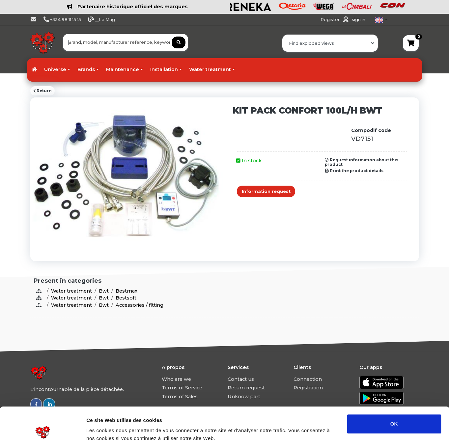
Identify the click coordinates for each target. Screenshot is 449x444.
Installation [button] (164, 69)
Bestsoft (126, 298)
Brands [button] (86, 69)
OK (394, 390)
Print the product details (354, 171)
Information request (266, 191)
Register (331, 19)
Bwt (104, 291)
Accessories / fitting (139, 305)
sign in (358, 19)
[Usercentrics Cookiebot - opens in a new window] (42, 431)
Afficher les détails (363, 431)
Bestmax (126, 291)
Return (42, 91)
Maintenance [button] (122, 69)
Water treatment (71, 291)
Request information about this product (361, 162)
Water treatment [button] (210, 69)
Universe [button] (55, 69)
